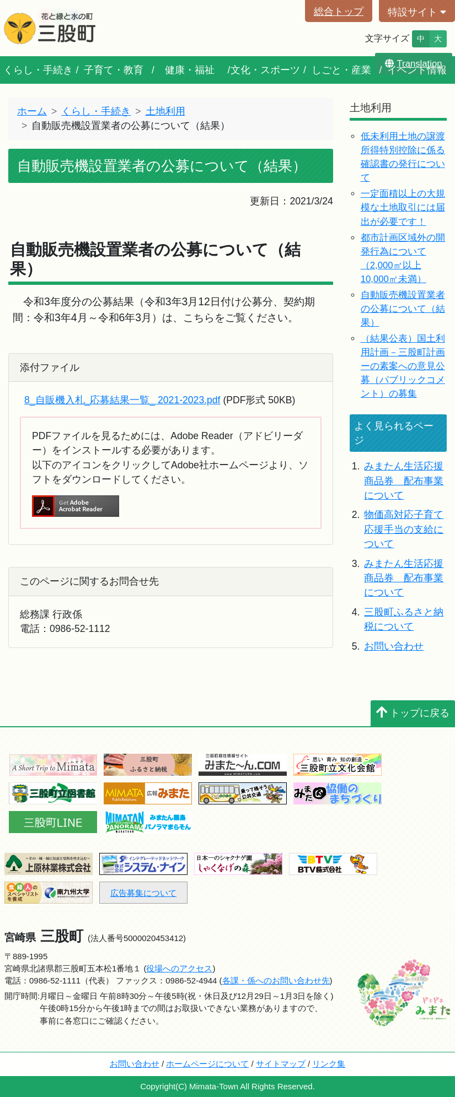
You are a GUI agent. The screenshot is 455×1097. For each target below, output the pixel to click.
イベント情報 (417, 69)
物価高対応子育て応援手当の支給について (403, 529)
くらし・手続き (38, 69)
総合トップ (338, 11)
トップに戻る (412, 712)
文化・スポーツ (265, 69)
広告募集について (143, 893)
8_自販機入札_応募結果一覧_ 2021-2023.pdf (122, 400)
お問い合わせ (394, 646)
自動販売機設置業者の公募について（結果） (403, 309)
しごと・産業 (341, 69)
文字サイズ (387, 38)
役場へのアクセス (179, 968)
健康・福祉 (190, 69)
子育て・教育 (113, 69)
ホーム (32, 111)
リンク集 (328, 1063)
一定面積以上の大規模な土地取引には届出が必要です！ (403, 207)
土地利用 (165, 111)
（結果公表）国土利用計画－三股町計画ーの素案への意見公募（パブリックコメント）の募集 (403, 366)
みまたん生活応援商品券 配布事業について (403, 481)
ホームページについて (207, 1063)
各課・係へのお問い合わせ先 (276, 980)
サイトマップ (281, 1063)
